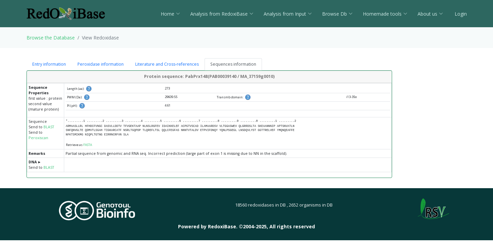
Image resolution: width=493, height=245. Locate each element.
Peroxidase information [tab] (100, 64)
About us (430, 14)
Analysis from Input (288, 14)
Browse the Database (51, 37)
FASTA (87, 145)
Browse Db (337, 14)
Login (460, 14)
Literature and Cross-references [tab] (167, 64)
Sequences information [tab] (233, 64)
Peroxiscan (38, 137)
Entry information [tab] (49, 64)
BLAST (48, 127)
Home (170, 14)
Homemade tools (385, 14)
